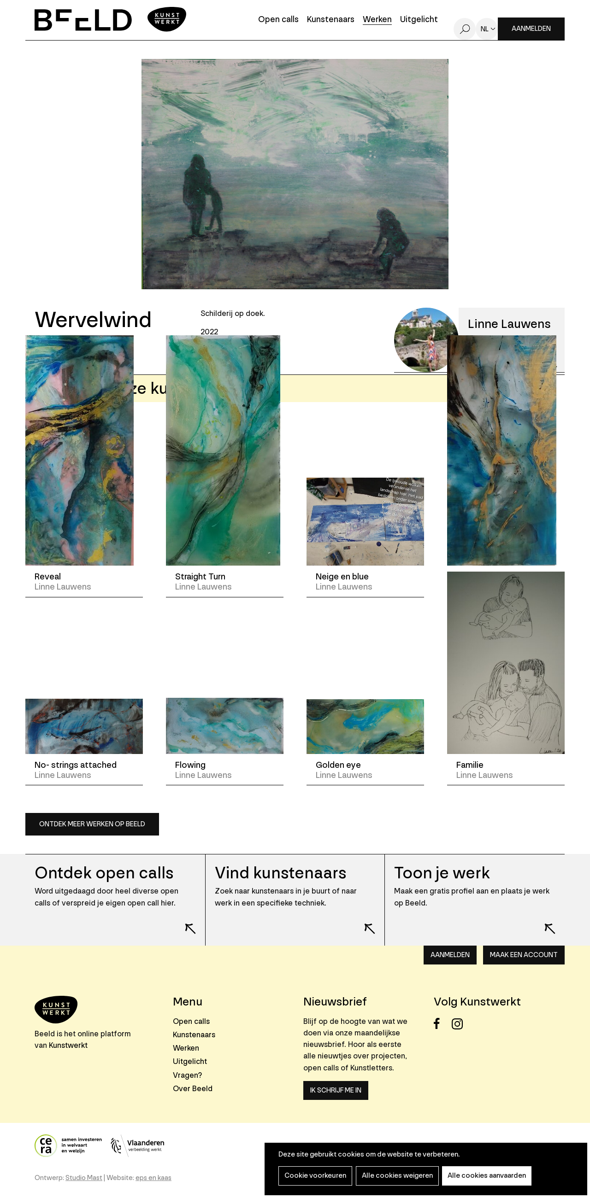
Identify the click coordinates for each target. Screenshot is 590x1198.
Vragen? (187, 1075)
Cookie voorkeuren (314, 1175)
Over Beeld (192, 1088)
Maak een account (524, 955)
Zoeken (465, 29)
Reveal (48, 576)
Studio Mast (83, 1178)
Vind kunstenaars (280, 873)
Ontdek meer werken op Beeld (92, 824)
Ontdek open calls (104, 873)
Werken (377, 20)
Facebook (442, 1024)
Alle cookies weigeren (394, 1175)
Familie (470, 765)
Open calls (278, 20)
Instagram (460, 1024)
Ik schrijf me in (335, 1090)
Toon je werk (442, 873)
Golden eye (338, 765)
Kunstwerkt (68, 1045)
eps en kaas (153, 1178)
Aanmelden (531, 28)
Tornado (473, 576)
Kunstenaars (330, 20)
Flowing (190, 765)
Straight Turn (200, 576)
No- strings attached (76, 765)
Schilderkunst (232, 353)
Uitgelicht (419, 20)
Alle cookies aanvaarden (482, 1175)
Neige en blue (342, 576)
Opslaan (70, 348)
